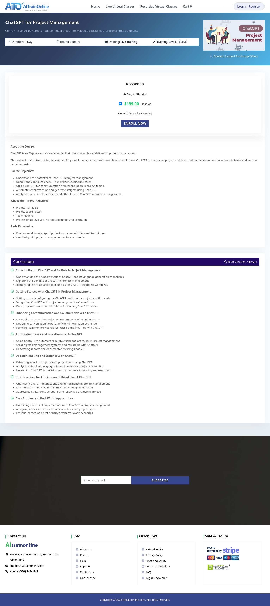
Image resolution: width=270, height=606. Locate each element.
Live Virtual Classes (120, 6)
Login (241, 6)
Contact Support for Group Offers (236, 56)
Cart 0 (188, 6)
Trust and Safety (154, 560)
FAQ (146, 572)
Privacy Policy (152, 555)
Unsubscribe (86, 578)
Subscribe (160, 480)
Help (81, 560)
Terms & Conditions (156, 566)
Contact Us (85, 572)
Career (82, 555)
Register (255, 6)
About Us (84, 549)
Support (83, 566)
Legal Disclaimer (154, 578)
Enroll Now (135, 123)
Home (95, 6)
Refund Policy (152, 549)
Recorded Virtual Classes (158, 6)
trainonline (21, 545)
